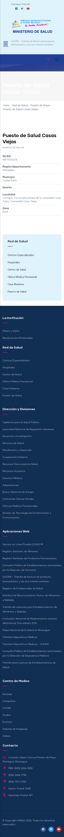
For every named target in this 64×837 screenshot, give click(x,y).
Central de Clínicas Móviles (18, 499)
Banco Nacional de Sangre (18, 492)
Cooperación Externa (15, 457)
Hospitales (14, 262)
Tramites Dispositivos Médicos (20, 637)
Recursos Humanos (14, 471)
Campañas (9, 701)
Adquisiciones (11, 485)
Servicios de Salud (13, 443)
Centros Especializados (21, 255)
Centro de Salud (17, 270)
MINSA (21, 820)
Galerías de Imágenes (15, 729)
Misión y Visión (11, 331)
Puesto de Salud (40, 105)
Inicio (6, 105)
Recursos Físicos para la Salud (20, 464)
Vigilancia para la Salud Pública (21, 422)
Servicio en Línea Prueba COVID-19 (23, 544)
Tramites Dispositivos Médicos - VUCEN (25, 644)
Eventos (7, 722)
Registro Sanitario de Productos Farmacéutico (30, 558)
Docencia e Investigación (17, 436)
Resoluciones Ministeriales (18, 338)
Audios (7, 715)
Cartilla (7, 708)
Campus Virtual (20, 4)
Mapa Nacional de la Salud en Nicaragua (26, 630)
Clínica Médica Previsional (22, 277)
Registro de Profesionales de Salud (23, 588)
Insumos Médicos (13, 478)
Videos (6, 736)
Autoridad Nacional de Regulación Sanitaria (28, 429)
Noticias (7, 694)
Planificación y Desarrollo (17, 450)
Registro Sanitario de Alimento (20, 551)
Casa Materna (16, 284)
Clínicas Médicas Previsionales (20, 506)
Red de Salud (20, 105)
